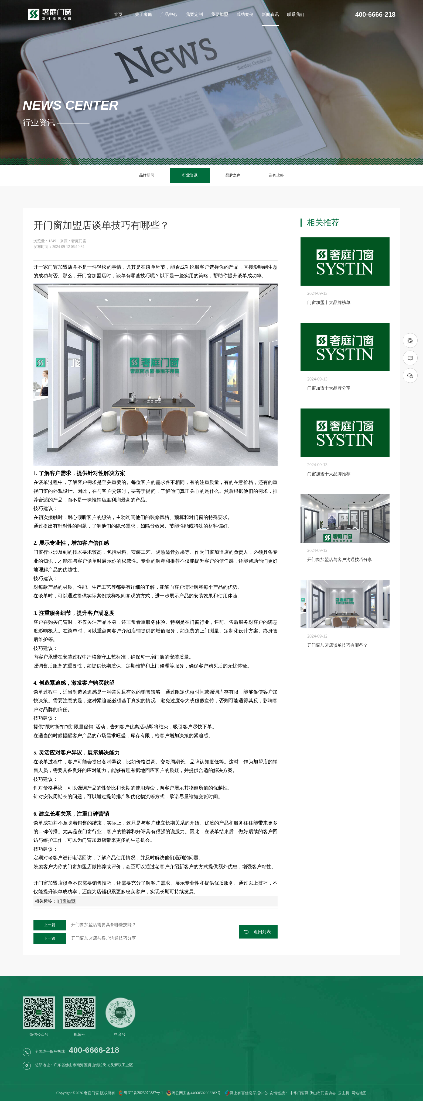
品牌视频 (181, 1049)
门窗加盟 (57, 267)
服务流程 (250, 1022)
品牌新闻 (146, 175)
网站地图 (359, 1093)
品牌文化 (181, 1022)
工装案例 (319, 1031)
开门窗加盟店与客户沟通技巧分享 (84, 938)
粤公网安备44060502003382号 (193, 1093)
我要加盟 (219, 14)
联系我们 (295, 14)
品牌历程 (181, 1040)
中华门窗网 (299, 1093)
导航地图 (388, 1022)
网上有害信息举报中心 (244, 1093)
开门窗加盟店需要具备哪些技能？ (84, 924)
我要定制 (194, 14)
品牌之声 (233, 175)
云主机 (343, 1093)
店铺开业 (284, 1031)
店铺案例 (319, 1014)
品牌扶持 (284, 1022)
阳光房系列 (217, 1031)
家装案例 (319, 1022)
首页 (118, 14)
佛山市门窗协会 (322, 1093)
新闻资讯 (270, 14)
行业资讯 (189, 175)
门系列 (214, 1014)
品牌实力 (284, 1014)
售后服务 (250, 1031)
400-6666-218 (375, 14)
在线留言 (388, 1031)
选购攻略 (276, 175)
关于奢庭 (143, 14)
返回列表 (262, 931)
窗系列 (214, 1022)
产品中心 (169, 14)
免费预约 (250, 1014)
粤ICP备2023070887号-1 (143, 1093)
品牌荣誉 (181, 1031)
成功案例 (245, 14)
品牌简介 (181, 1014)
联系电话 (388, 1014)
